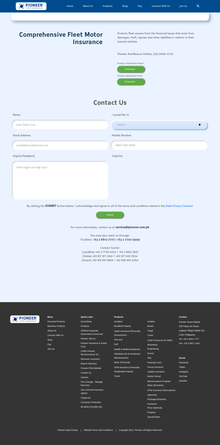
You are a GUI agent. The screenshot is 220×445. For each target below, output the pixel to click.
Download (134, 69)
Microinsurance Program (159, 381)
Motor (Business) (155, 385)
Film (149, 358)
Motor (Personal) (122, 362)
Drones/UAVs (120, 335)
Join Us (183, 6)
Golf (116, 344)
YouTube (183, 376)
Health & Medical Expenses (127, 349)
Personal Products (56, 321)
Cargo (150, 330)
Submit (110, 215)
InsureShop (86, 321)
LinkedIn (183, 381)
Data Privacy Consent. (179, 206)
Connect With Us (161, 6)
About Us (88, 6)
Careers (84, 377)
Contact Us (86, 373)
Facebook (183, 362)
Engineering (153, 349)
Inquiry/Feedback (24, 156)
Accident (118, 321)
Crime (150, 335)
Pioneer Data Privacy (68, 430)
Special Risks (153, 417)
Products (107, 6)
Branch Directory (89, 363)
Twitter (182, 367)
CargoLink (86, 398)
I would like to (120, 115)
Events (150, 353)
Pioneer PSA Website (91, 368)
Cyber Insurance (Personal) (127, 331)
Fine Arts (118, 339)
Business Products (56, 326)
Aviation (151, 321)
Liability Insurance (156, 371)
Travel (117, 376)
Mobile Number (121, 135)
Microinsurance (121, 358)
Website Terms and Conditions (98, 430)
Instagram (183, 371)
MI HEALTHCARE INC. (92, 407)
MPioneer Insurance (90, 359)
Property (151, 412)
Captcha (117, 156)
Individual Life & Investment (127, 354)
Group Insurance (155, 367)
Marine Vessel (154, 376)
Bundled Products (122, 326)
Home (70, 6)
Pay (140, 6)
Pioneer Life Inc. (88, 338)
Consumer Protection (91, 402)
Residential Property (123, 371)
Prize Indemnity (154, 408)
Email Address (22, 135)
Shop (125, 6)
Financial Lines (154, 362)
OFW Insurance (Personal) (127, 367)
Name (16, 115)
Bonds (150, 326)
